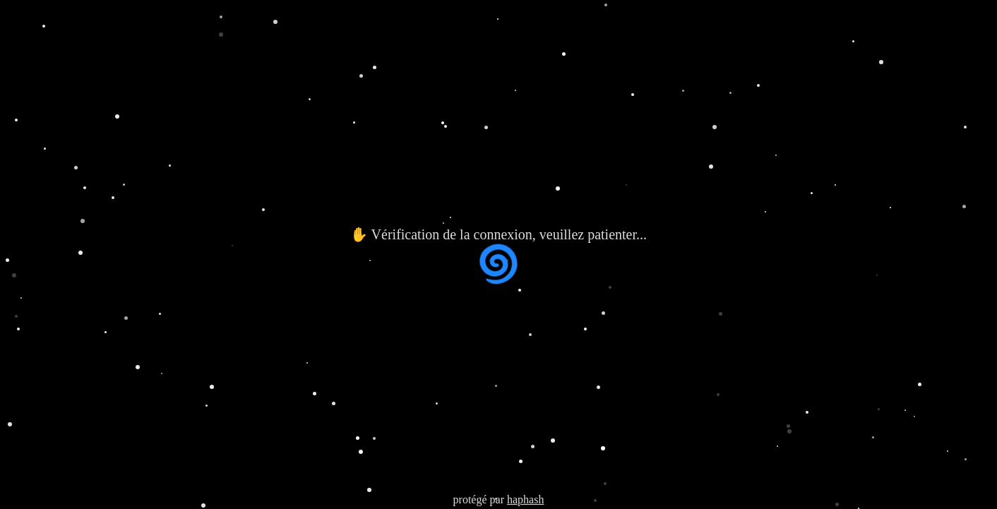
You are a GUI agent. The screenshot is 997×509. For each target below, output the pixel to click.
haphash (525, 499)
